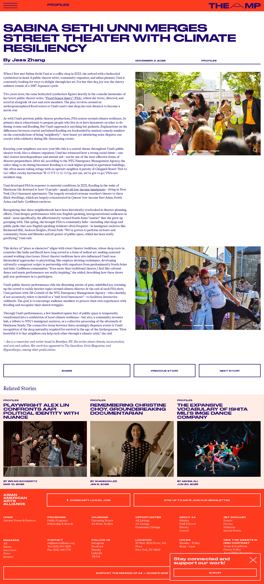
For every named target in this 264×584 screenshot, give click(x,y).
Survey (215, 573)
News (6, 553)
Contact (184, 530)
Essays (7, 547)
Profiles (58, 4)
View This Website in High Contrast (240, 541)
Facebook (97, 546)
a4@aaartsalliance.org (61, 543)
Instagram (97, 543)
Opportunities (148, 517)
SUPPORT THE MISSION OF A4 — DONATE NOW (132, 573)
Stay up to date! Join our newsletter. (197, 500)
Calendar (99, 517)
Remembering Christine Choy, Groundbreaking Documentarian (128, 409)
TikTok (95, 556)
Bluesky (96, 550)
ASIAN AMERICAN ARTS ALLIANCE (15, 499)
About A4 (187, 517)
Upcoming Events (102, 520)
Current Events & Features (19, 520)
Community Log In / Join (88, 500)
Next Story (230, 371)
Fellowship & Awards (60, 524)
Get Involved (234, 517)
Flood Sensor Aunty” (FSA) (64, 98)
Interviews (9, 550)
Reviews (8, 557)
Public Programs (57, 520)
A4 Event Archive (102, 524)
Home (8, 517)
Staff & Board (187, 524)
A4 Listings (142, 524)
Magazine (11, 540)
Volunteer (229, 527)
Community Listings (147, 527)
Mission (184, 520)
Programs (56, 517)
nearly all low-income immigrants (83, 189)
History (184, 527)
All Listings (142, 520)
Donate (227, 520)
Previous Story (164, 371)
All (5, 543)
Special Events (232, 530)
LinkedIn (96, 553)
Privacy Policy (232, 549)
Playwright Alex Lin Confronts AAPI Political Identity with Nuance (41, 411)
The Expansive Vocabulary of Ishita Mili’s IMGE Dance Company (212, 411)
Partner (228, 524)
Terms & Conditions (235, 546)
